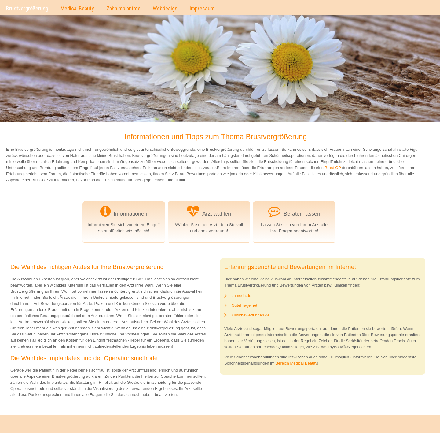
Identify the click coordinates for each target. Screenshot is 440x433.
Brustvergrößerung (27, 8)
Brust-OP (333, 167)
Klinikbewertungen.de (251, 315)
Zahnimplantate (123, 8)
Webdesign (165, 8)
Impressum (202, 8)
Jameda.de (241, 295)
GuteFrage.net (244, 305)
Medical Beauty (77, 8)
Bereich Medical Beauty (296, 363)
